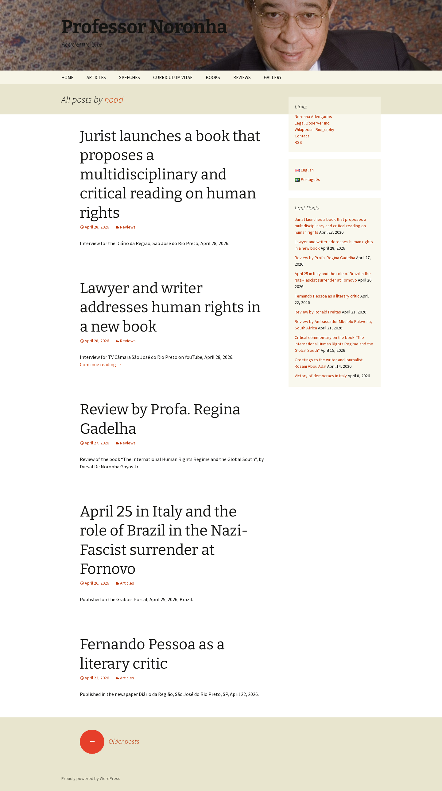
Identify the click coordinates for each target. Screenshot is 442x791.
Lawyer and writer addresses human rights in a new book (170, 307)
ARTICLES (96, 77)
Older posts (109, 741)
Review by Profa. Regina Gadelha (325, 257)
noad (113, 99)
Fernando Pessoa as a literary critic (327, 296)
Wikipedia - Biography (314, 129)
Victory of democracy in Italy (321, 375)
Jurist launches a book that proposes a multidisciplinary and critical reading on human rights (170, 174)
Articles (127, 583)
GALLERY (272, 77)
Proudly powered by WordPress (90, 778)
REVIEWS (242, 77)
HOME (67, 77)
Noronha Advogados (313, 116)
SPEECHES (129, 77)
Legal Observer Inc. (312, 123)
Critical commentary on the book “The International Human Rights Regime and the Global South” (334, 344)
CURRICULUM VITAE (172, 77)
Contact (302, 136)
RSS (298, 142)
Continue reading (101, 364)
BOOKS (213, 77)
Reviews (128, 227)
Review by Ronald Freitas (318, 312)
